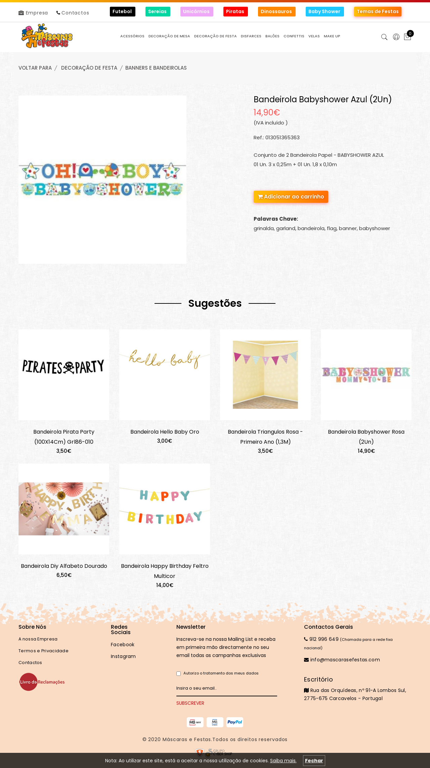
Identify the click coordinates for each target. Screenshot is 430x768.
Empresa (33, 12)
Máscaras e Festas (187, 739)
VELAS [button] (314, 36)
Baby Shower (324, 11)
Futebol (123, 11)
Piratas (235, 11)
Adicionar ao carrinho (291, 196)
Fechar (314, 760)
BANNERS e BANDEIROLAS (156, 67)
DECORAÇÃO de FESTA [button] (215, 36)
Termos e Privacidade (43, 651)
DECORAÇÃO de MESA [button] (169, 36)
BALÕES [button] (272, 36)
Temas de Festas (378, 11)
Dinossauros (277, 11)
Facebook (122, 644)
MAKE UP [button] (332, 36)
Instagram (123, 656)
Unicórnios (197, 11)
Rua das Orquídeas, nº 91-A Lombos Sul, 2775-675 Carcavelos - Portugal (358, 688)
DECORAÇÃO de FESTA (89, 67)
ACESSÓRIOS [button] (132, 36)
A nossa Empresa (38, 639)
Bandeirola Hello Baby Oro (164, 432)
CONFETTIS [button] (294, 36)
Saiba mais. (283, 760)
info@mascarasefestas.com (342, 659)
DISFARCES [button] (251, 36)
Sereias (158, 11)
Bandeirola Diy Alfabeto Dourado (64, 566)
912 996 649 (321, 639)
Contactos (75, 12)
